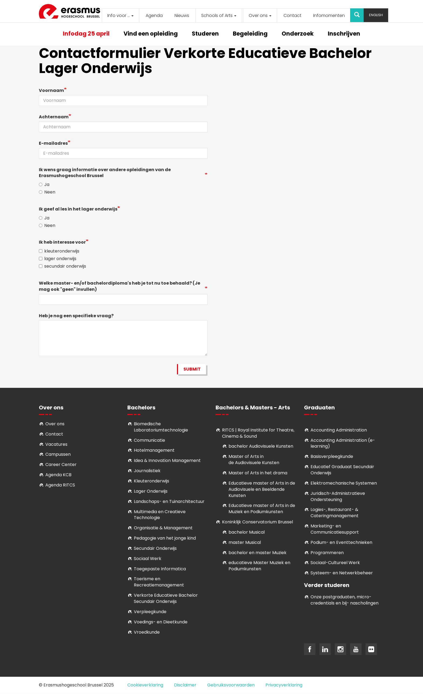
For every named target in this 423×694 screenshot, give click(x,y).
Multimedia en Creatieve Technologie (160, 515)
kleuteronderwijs (59, 251)
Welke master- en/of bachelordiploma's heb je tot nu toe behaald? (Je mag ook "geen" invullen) (119, 286)
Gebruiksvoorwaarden (231, 685)
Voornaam (51, 91)
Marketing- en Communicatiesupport (335, 529)
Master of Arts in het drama (257, 473)
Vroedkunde (147, 632)
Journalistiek (147, 471)
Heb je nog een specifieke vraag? (76, 316)
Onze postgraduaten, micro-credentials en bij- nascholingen (344, 600)
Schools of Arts (218, 15)
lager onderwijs (57, 259)
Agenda (154, 15)
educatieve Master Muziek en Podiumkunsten (259, 566)
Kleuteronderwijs (151, 481)
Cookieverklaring (145, 685)
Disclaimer (185, 685)
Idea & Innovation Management (167, 460)
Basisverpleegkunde (332, 456)
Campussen (58, 454)
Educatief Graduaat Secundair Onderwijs (342, 470)
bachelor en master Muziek (257, 553)
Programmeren (327, 553)
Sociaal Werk (147, 558)
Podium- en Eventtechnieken (341, 542)
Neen (47, 192)
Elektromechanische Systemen (344, 483)
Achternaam (54, 117)
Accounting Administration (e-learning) (343, 443)
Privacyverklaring (283, 685)
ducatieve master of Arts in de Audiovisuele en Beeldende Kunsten (261, 489)
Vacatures (56, 444)
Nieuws (182, 15)
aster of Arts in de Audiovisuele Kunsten (253, 459)
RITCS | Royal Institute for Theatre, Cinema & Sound (258, 433)
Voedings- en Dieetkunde (160, 622)
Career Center (61, 464)
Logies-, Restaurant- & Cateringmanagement (335, 512)
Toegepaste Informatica (160, 569)
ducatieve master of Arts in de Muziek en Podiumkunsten (261, 508)
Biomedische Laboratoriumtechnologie (161, 427)
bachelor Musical (246, 532)
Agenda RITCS (60, 485)
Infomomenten (329, 15)
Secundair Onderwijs (155, 548)
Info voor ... (120, 15)
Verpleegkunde (150, 612)
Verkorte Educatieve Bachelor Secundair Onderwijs (166, 598)
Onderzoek (298, 34)
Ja (44, 185)
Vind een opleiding (151, 34)
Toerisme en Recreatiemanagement (159, 582)
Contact (292, 15)
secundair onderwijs (62, 266)
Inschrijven (344, 34)
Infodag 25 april (86, 34)
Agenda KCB (58, 475)
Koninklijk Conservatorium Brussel (257, 522)
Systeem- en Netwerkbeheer (342, 573)
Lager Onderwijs (151, 491)
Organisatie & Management (163, 528)
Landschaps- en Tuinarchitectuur (169, 501)
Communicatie (149, 440)
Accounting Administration (339, 430)
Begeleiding (250, 34)
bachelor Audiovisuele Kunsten (260, 446)
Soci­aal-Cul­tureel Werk (335, 563)
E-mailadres (53, 143)
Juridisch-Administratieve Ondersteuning (338, 496)
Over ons (260, 15)
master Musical (244, 542)
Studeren (205, 34)
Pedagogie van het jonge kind (165, 538)
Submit (192, 369)
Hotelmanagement (154, 450)
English (376, 15)
